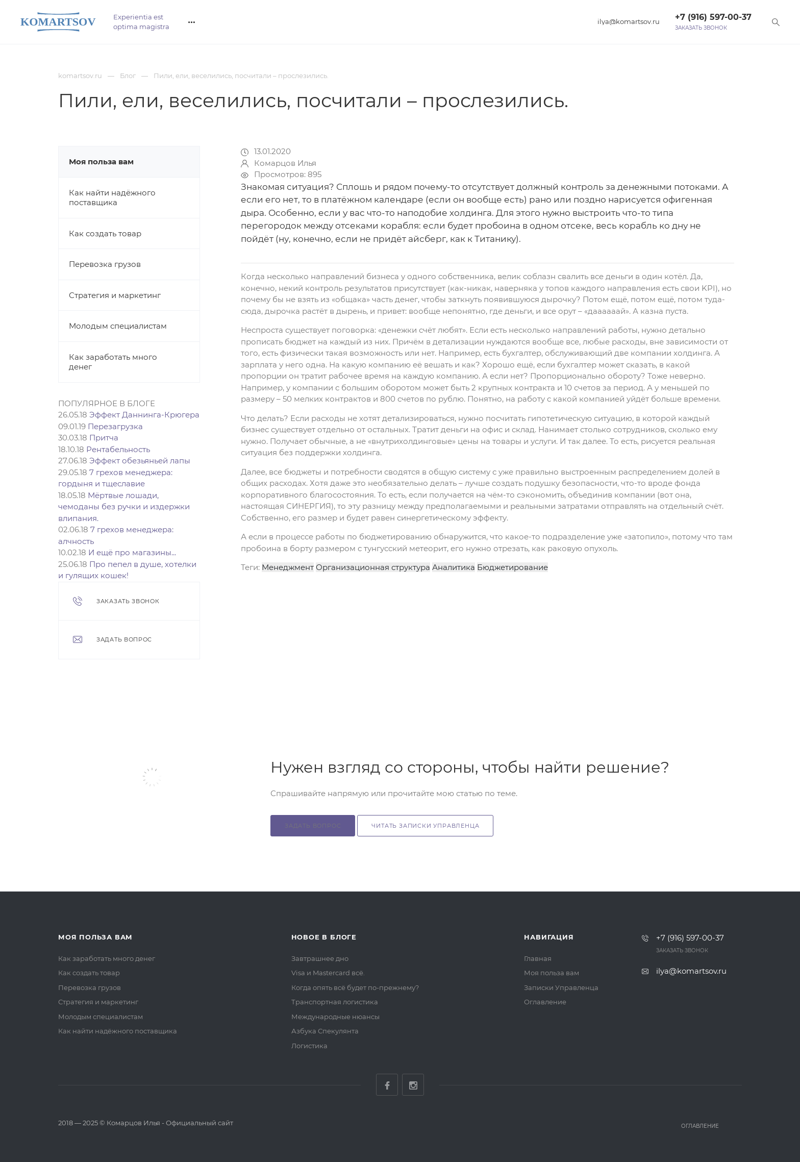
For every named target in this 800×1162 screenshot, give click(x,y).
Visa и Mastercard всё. (328, 973)
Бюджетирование (512, 567)
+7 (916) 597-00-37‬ (713, 17)
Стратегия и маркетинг (115, 295)
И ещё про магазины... (132, 552)
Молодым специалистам (118, 326)
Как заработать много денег (106, 958)
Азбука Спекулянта (325, 1031)
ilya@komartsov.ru (628, 21)
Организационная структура (373, 567)
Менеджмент (288, 567)
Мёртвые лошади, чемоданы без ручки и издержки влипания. (124, 506)
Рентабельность (118, 449)
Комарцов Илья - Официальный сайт (170, 1123)
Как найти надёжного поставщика (112, 198)
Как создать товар (105, 233)
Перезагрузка (115, 426)
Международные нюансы (335, 1016)
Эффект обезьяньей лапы (139, 460)
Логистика (309, 1046)
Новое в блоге (324, 937)
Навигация (548, 937)
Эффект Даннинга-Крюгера (144, 414)
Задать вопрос (313, 825)
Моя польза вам (101, 161)
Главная (538, 958)
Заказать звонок (701, 28)
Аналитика (453, 567)
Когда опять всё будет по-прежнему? (355, 987)
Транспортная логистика (334, 1002)
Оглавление (545, 1002)
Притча (103, 437)
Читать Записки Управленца (425, 825)
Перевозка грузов (105, 264)
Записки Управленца (561, 987)
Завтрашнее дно (319, 958)
